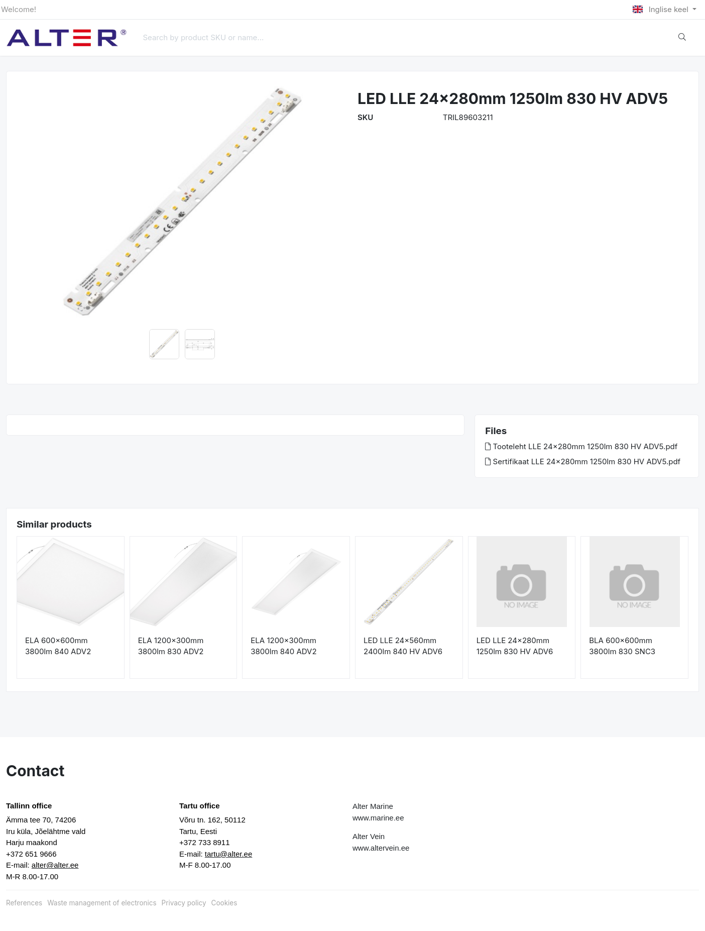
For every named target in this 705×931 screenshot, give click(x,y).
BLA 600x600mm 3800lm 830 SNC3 (622, 646)
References (24, 903)
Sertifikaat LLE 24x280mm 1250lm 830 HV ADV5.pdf (582, 461)
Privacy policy (184, 903)
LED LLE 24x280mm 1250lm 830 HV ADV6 (515, 646)
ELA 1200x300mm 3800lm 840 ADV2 (283, 646)
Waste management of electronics (101, 903)
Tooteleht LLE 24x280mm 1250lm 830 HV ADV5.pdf (581, 446)
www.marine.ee (378, 817)
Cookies (224, 903)
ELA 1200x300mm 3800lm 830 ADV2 (171, 646)
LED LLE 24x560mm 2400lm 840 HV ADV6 (403, 646)
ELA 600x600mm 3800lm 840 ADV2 (58, 646)
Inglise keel (661, 9)
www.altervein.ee (380, 848)
